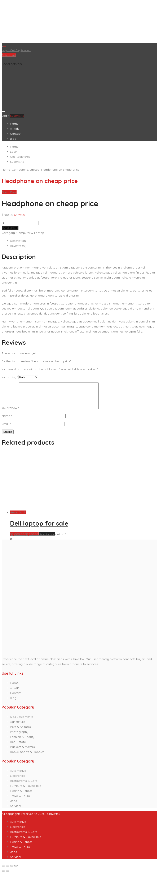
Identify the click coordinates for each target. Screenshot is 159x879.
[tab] (83, 240)
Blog (13, 139)
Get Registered (20, 50)
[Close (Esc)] (3, 870)
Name (7, 421)
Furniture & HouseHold (25, 791)
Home (14, 123)
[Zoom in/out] (16, 870)
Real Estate (18, 747)
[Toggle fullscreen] (11, 870)
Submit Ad (9, 55)
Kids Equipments (21, 722)
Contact (15, 134)
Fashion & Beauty (22, 742)
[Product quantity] (20, 223)
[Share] (7, 870)
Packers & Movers (22, 752)
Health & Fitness (21, 796)
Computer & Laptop (26, 169)
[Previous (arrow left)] (3, 875)
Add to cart (10, 227)
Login (6, 50)
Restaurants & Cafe (23, 786)
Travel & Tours (20, 801)
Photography (19, 737)
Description (18, 241)
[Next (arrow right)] (7, 875)
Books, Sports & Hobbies (27, 757)
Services (16, 811)
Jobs (13, 806)
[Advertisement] (79, 22)
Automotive (18, 776)
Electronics (17, 781)
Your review (10, 413)
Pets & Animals (20, 732)
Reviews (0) (18, 246)
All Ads (14, 129)
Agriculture (17, 727)
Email (6, 429)
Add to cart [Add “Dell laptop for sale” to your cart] (47, 539)
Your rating (10, 377)
